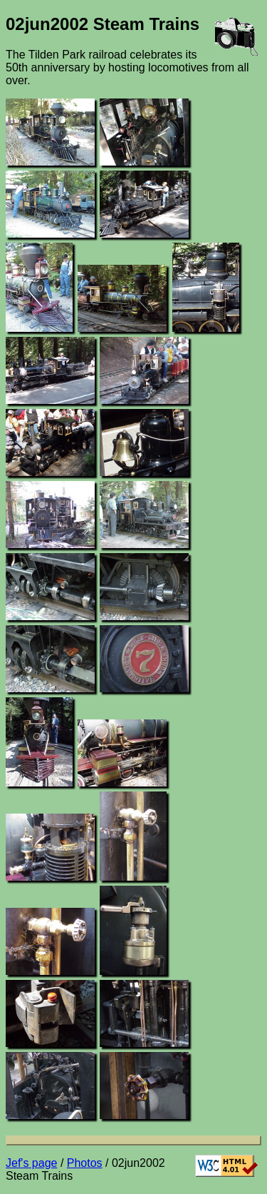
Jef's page (31, 1163)
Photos (85, 1163)
